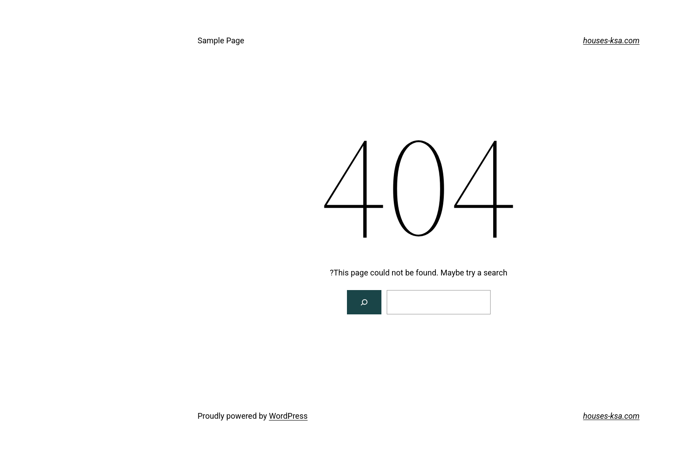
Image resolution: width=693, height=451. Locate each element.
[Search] (292, 302)
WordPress (216, 415)
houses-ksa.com (539, 40)
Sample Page (149, 40)
